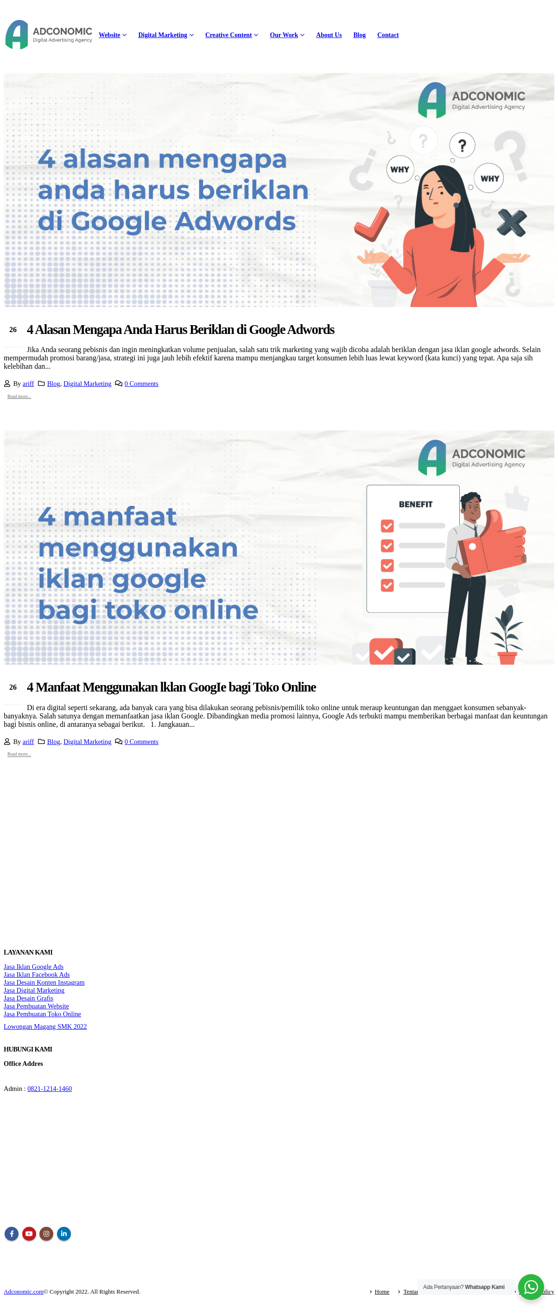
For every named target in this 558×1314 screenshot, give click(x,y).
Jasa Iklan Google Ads (33, 966)
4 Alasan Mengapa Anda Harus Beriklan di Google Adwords (180, 329)
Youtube (29, 1234)
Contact (388, 35)
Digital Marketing (162, 35)
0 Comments (142, 383)
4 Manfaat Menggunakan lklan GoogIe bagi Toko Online (171, 686)
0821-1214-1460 (49, 1088)
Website (109, 35)
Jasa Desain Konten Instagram (44, 982)
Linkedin (64, 1234)
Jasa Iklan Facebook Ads (37, 974)
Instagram (46, 1234)
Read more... (19, 396)
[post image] (279, 190)
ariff (28, 383)
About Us (329, 35)
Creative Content (228, 35)
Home (382, 1291)
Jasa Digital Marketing (34, 990)
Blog (359, 35)
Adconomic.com (24, 1291)
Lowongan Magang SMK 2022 (45, 1026)
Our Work (284, 35)
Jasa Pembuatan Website (36, 1006)
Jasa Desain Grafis (28, 998)
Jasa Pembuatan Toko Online (42, 1014)
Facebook (12, 1234)
